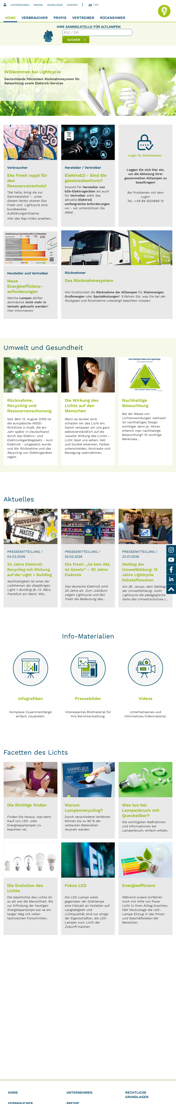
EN (96, 4)
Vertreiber (83, 18)
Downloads (55, 5)
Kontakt (72, 5)
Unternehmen (20, 5)
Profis (60, 18)
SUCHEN (138, 36)
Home (10, 18)
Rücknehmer (112, 18)
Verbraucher (35, 18)
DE (90, 4)
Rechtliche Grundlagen (136, 1095)
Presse (38, 5)
